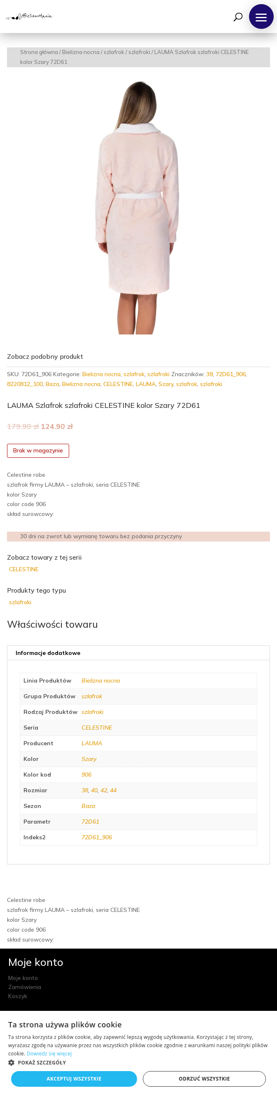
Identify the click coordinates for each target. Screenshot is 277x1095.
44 (113, 790)
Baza (52, 384)
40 (94, 790)
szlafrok (114, 52)
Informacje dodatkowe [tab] (48, 653)
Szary (165, 384)
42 (103, 790)
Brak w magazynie (38, 450)
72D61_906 (231, 374)
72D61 (90, 821)
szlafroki (139, 52)
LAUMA (146, 384)
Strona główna (39, 52)
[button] (261, 16)
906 (86, 774)
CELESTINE (118, 384)
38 (209, 374)
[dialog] (138, 1053)
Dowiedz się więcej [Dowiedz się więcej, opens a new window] (49, 1053)
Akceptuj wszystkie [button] (74, 1078)
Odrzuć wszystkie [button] (204, 1078)
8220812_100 (25, 384)
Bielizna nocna (81, 52)
